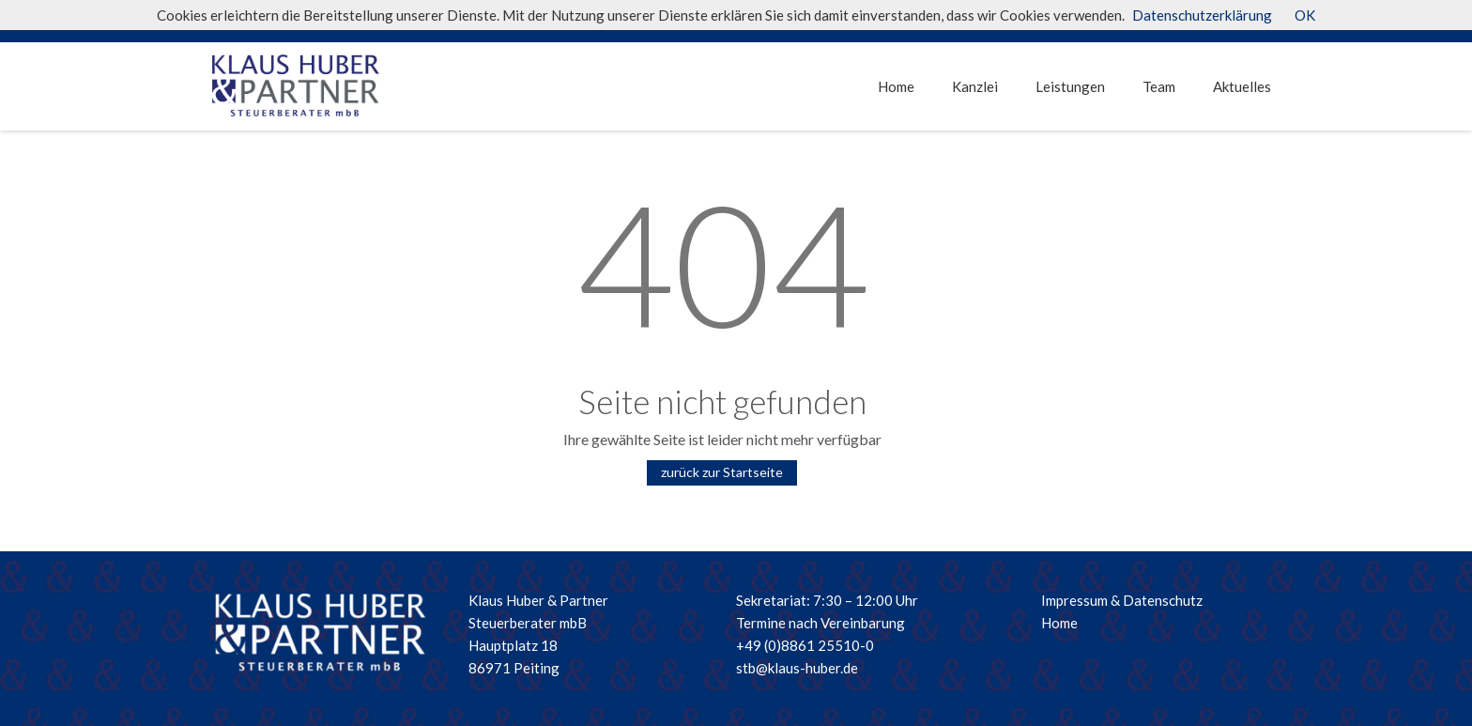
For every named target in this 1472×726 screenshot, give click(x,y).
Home (896, 86)
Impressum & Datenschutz (1122, 600)
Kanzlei (975, 86)
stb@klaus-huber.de (797, 667)
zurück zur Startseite (722, 472)
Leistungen (1070, 86)
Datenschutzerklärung (1202, 15)
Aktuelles (1242, 86)
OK (1305, 15)
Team (1158, 86)
